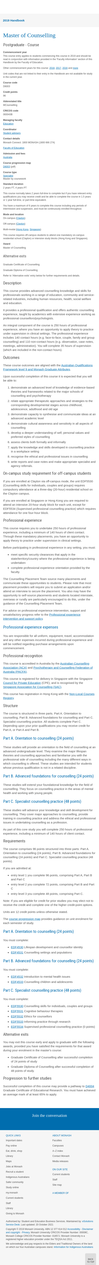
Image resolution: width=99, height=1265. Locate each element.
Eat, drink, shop (14, 1151)
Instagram (22, 1123)
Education (8, 123)
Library (9, 1156)
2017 (58, 68)
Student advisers (12, 133)
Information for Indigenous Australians (73, 1247)
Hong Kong (22, 229)
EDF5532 (17, 1016)
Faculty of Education (13, 148)
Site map (57, 1185)
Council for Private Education (22, 682)
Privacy (25, 1232)
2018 (52, 68)
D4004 (90, 1086)
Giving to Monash (15, 1213)
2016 (65, 68)
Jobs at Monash (14, 1166)
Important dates (14, 1140)
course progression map (24, 919)
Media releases (60, 1161)
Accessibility (73, 1229)
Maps (9, 1161)
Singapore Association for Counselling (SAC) (32, 687)
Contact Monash (61, 1156)
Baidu (76, 1123)
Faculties (57, 1140)
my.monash (12, 1192)
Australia (7, 157)
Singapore (35, 229)
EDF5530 (17, 1006)
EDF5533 (17, 1021)
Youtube (68, 1123)
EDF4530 (17, 947)
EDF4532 (17, 976)
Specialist (8, 175)
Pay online (11, 1145)
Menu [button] (5, 7)
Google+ (52, 1123)
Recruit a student (15, 1171)
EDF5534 (17, 1026)
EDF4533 (17, 981)
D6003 (6, 166)
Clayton (21, 218)
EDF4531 (17, 952)
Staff (8, 1203)
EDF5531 (17, 1011)
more (75, 68)
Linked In (30, 1123)
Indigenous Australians (17, 1177)
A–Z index (58, 1151)
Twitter (38, 1123)
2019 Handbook (14, 20)
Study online (12, 1187)
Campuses (58, 1145)
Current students (14, 1198)
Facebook (46, 1123)
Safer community (14, 1182)
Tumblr (60, 1123)
